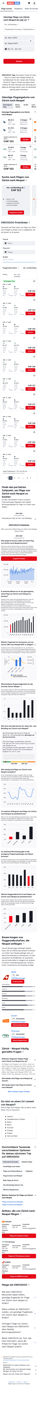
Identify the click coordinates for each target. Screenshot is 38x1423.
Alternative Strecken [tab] (10, 1162)
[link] (16, 212)
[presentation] (28, 20)
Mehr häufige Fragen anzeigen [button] (19, 1091)
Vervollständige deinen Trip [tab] (13, 1185)
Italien (25, 1382)
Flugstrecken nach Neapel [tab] (12, 1176)
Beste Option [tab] (17, 106)
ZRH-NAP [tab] (19, 513)
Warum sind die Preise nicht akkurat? (20, 1374)
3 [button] (18, 478)
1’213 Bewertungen (18, 1037)
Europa (19, 1382)
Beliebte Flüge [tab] (27, 1162)
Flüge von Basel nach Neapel (12, 1202)
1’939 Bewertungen (18, 978)
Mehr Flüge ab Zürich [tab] (10, 1180)
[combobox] (11, 25)
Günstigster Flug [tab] (7, 106)
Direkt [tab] (26, 105)
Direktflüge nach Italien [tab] (11, 1166)
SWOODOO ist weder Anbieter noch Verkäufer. (20, 1366)
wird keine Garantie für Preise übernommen (16, 1360)
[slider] (36, 262)
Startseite (11, 1382)
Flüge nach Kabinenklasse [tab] (12, 1171)
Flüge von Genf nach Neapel (12, 1204)
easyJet (14, 1016)
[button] (3, 3)
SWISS (13, 972)
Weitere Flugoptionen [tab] (11, 1189)
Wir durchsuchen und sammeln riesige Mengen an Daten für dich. (20, 1370)
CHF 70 (23, 20)
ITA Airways (15, 1031)
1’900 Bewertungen (18, 1022)
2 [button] (14, 478)
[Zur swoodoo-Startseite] (13, 3)
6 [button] (27, 478)
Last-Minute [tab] (34, 106)
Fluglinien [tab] (29, 1171)
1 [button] (10, 478)
